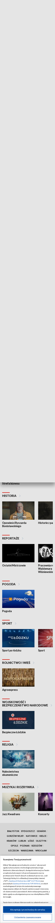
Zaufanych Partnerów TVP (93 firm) (26, 883)
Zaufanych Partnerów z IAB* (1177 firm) (24, 881)
